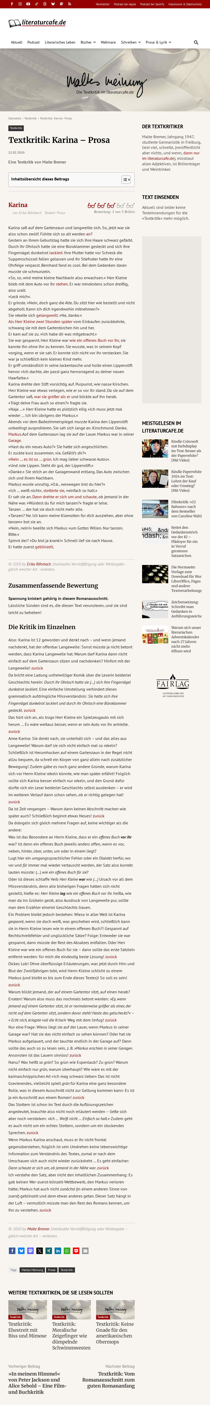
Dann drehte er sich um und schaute (64, 496)
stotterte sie (53, 490)
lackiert (55, 252)
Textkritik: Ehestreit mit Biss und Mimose (26, 1329)
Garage (14, 440)
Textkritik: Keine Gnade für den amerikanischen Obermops (113, 1332)
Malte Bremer (38, 1228)
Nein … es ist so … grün (30, 459)
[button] (196, 43)
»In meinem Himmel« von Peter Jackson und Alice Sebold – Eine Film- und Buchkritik (37, 1380)
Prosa (51, 1270)
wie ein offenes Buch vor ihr (94, 340)
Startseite (14, 118)
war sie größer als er (52, 396)
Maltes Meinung (32, 1270)
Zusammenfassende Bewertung (53, 585)
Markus (14, 434)
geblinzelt (44, 546)
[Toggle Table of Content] (123, 179)
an (88, 233)
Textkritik (30, 118)
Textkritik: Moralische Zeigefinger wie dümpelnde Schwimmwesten (69, 1334)
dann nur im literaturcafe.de (171, 155)
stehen (62, 284)
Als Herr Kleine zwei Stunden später (40, 321)
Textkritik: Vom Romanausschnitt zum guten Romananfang (108, 1377)
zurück (37, 668)
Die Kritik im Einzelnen (41, 627)
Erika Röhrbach (39, 564)
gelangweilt (47, 315)
